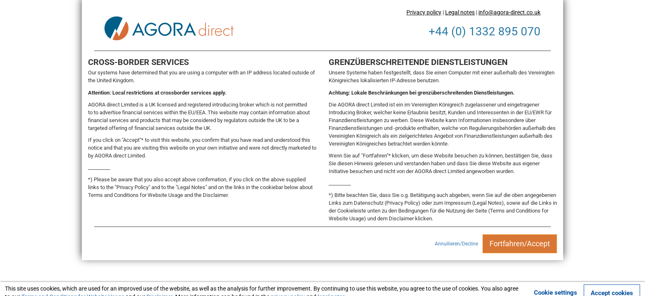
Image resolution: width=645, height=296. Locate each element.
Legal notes (460, 12)
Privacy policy (423, 12)
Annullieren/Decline (456, 244)
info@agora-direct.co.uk (509, 12)
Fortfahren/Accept (520, 243)
